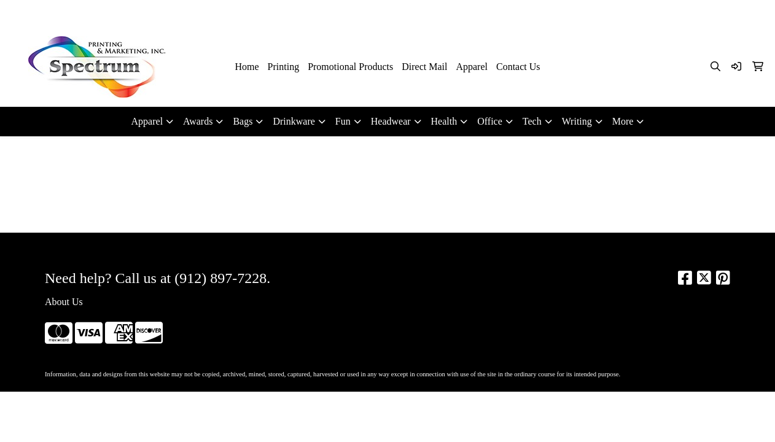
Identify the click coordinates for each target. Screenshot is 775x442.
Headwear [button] (391, 121)
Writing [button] (577, 121)
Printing (284, 66)
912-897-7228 (633, 13)
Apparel (472, 66)
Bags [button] (242, 121)
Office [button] (489, 121)
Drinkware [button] (293, 121)
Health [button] (444, 121)
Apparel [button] (147, 121)
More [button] (623, 121)
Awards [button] (197, 121)
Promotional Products (350, 66)
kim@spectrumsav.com (715, 13)
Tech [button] (532, 121)
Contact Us (518, 66)
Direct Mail (424, 66)
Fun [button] (343, 121)
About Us (64, 302)
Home (247, 66)
